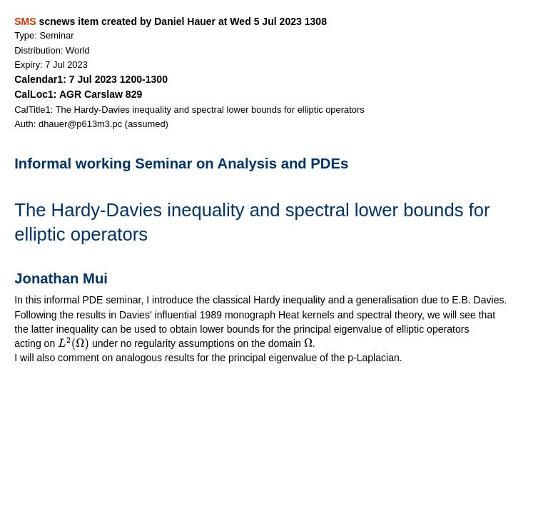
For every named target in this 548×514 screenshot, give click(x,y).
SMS (25, 21)
